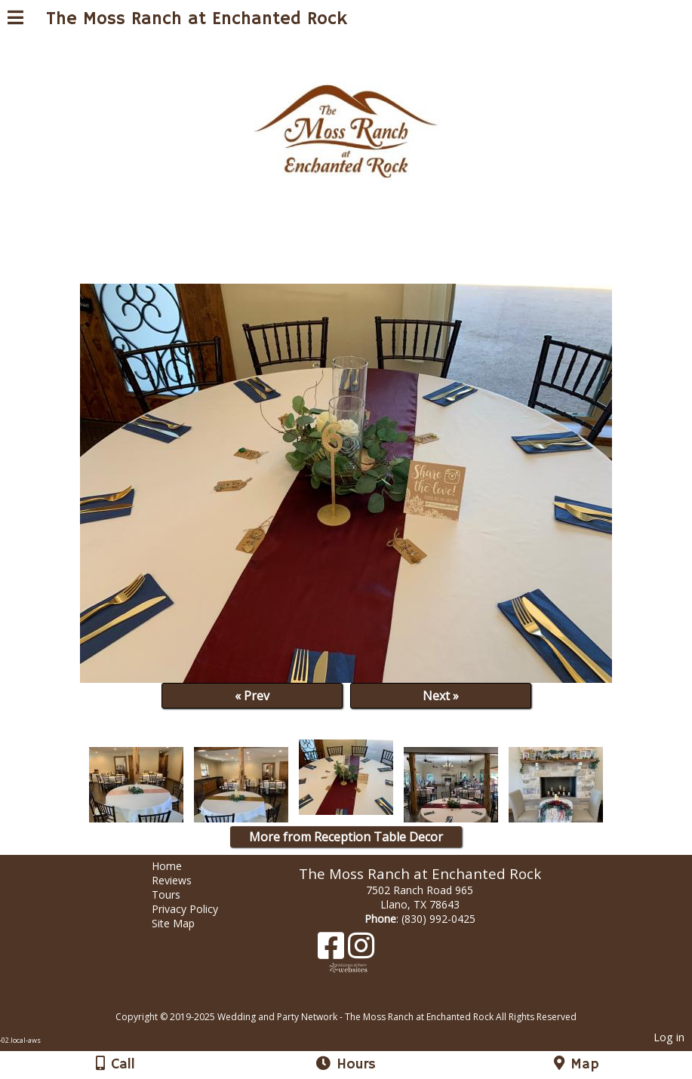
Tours (177, 894)
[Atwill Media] (359, 1000)
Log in (669, 1037)
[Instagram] (361, 951)
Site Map (184, 923)
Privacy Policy (196, 909)
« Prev (252, 695)
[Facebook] (333, 951)
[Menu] (15, 19)
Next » (441, 695)
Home (178, 866)
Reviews (183, 880)
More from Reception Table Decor (346, 836)
